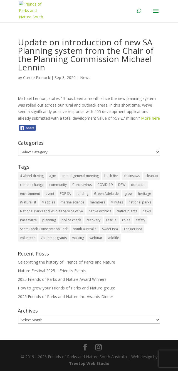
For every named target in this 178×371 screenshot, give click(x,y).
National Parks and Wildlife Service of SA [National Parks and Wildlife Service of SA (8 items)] (51, 211)
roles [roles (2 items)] (126, 220)
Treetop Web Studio (89, 363)
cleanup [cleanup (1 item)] (151, 175)
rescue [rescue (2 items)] (111, 220)
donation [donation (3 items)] (138, 184)
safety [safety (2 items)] (140, 220)
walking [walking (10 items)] (78, 237)
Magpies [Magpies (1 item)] (48, 202)
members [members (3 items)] (97, 202)
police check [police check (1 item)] (71, 220)
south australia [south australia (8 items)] (85, 229)
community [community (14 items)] (58, 184)
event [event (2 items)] (50, 193)
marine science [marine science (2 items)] (72, 202)
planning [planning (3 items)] (49, 220)
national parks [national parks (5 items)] (139, 202)
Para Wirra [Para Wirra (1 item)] (28, 220)
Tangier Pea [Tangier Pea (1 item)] (132, 229)
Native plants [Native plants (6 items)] (127, 211)
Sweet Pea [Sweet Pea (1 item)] (110, 229)
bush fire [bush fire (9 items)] (111, 175)
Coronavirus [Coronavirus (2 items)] (82, 184)
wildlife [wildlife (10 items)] (113, 237)
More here (150, 118)
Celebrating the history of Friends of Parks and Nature (66, 262)
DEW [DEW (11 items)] (121, 184)
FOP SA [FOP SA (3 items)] (65, 193)
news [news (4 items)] (147, 211)
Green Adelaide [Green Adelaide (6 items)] (106, 193)
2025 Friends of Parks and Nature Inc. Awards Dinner (65, 296)
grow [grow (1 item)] (128, 193)
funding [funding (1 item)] (82, 193)
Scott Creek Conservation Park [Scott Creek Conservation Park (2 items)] (44, 229)
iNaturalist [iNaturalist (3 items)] (28, 202)
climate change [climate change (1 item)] (32, 184)
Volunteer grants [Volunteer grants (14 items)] (54, 237)
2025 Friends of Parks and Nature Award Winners (62, 279)
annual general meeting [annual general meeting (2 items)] (80, 175)
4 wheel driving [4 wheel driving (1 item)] (32, 175)
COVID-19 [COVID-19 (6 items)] (105, 184)
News (85, 77)
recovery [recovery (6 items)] (93, 220)
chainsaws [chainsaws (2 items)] (132, 175)
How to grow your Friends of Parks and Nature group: (66, 288)
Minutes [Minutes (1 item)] (117, 202)
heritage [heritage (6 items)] (144, 193)
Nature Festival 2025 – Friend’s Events (52, 270)
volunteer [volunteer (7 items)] (27, 237)
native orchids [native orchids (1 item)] (100, 211)
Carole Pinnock (36, 77)
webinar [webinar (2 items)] (96, 237)
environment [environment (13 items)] (30, 193)
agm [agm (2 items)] (52, 175)
